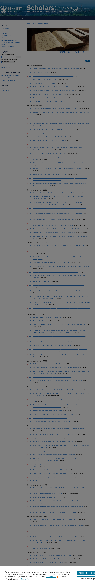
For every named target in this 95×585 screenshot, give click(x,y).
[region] (47, 575)
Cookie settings (51, 577)
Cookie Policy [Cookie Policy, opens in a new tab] (26, 579)
